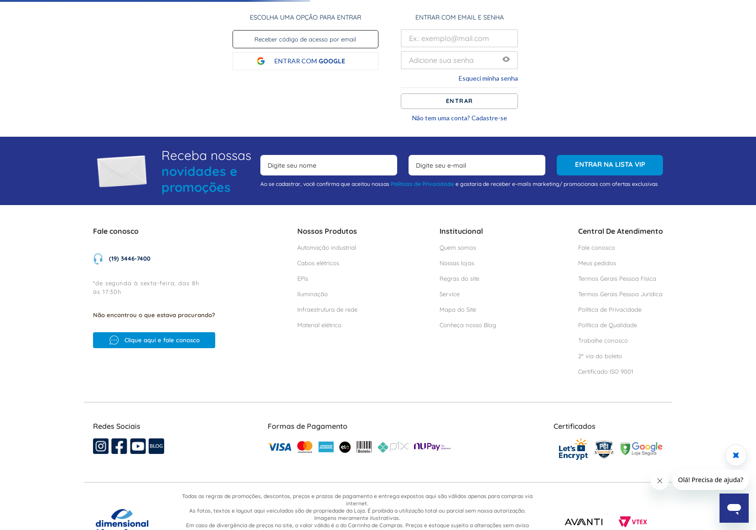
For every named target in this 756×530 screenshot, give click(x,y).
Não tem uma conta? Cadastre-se (459, 118)
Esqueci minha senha (488, 78)
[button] (506, 60)
